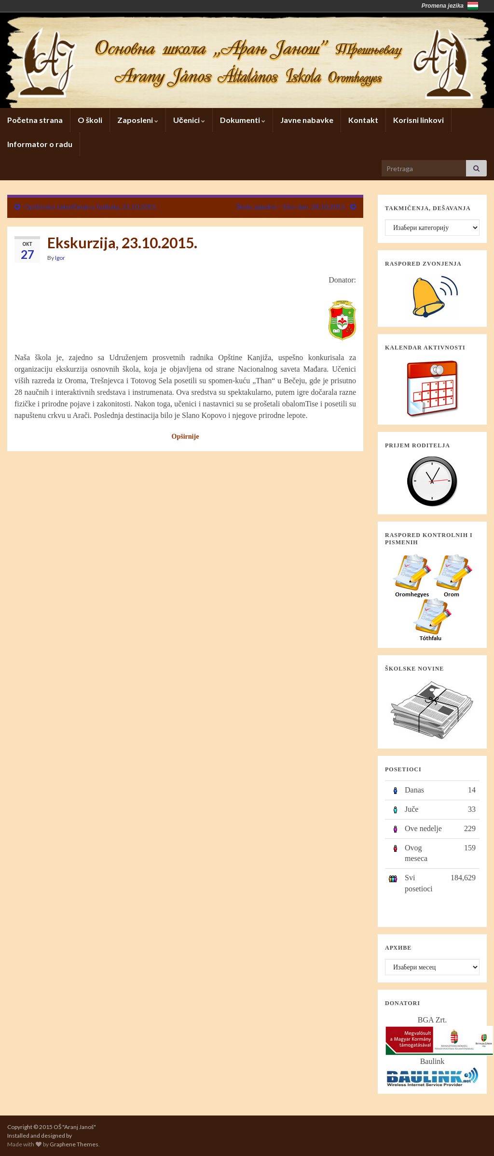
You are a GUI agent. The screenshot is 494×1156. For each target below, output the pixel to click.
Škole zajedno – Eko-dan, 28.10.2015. (291, 206)
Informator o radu (39, 143)
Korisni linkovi (418, 119)
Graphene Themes (74, 1144)
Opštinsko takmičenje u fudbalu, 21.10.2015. (90, 206)
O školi (90, 119)
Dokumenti (242, 119)
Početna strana (35, 119)
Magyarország (473, 6)
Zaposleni (137, 119)
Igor (60, 257)
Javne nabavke (306, 119)
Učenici (189, 119)
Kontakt (363, 119)
